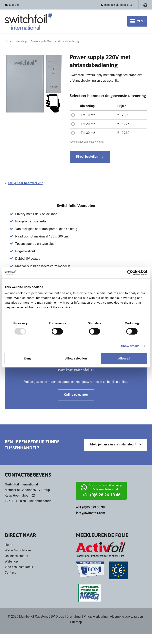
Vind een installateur (19, 567)
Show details (130, 346)
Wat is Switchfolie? (18, 550)
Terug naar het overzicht (25, 183)
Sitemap (76, 622)
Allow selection (76, 358)
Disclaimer (73, 616)
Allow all (124, 358)
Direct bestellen (87, 156)
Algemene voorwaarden (126, 616)
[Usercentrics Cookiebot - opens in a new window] (130, 273)
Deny (27, 358)
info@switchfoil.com (90, 513)
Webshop (11, 561)
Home (9, 545)
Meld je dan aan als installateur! (113, 444)
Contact (10, 572)
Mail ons (14, 4)
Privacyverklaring (96, 616)
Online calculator (16, 556)
